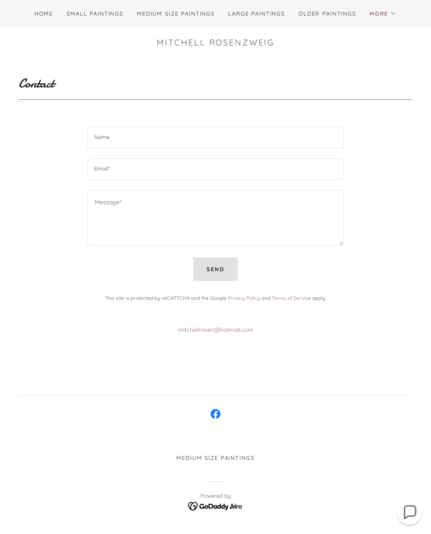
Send (215, 269)
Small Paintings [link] (95, 13)
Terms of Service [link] (291, 298)
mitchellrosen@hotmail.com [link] (215, 330)
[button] (383, 13)
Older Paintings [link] (327, 13)
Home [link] (44, 13)
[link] (215, 414)
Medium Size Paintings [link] (176, 13)
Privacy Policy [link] (244, 298)
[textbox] (215, 137)
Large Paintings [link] (256, 13)
